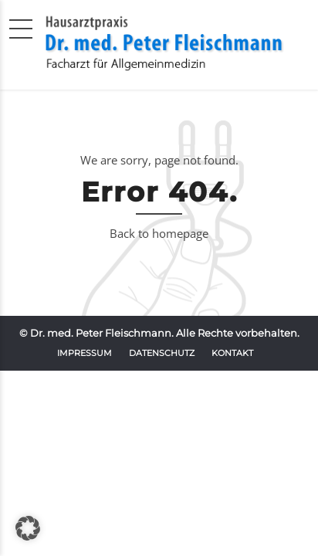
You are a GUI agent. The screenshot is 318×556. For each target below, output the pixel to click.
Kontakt (232, 353)
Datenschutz (162, 353)
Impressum (84, 353)
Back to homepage (159, 233)
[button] (28, 528)
